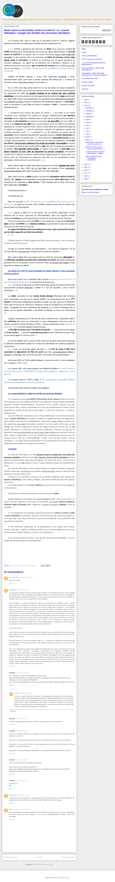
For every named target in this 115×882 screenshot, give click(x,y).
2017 (86, 173)
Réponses (14, 689)
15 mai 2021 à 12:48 (21, 731)
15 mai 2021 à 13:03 (21, 760)
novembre (89, 111)
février (88, 137)
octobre (88, 114)
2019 (86, 167)
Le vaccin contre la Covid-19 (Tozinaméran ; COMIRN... (95, 152)
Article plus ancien (68, 857)
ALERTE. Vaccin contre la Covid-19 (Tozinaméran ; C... (95, 148)
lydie (10, 809)
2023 (86, 99)
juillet (88, 122)
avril (87, 131)
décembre (89, 108)
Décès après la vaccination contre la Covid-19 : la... (94, 143)
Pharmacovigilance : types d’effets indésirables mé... (93, 69)
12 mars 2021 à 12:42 (22, 590)
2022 (86, 102)
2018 (86, 170)
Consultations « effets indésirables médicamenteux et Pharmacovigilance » (95, 74)
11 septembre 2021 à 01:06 (21, 809)
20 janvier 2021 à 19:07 (26, 577)
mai (87, 128)
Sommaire (85, 89)
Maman (16, 693)
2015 (86, 179)
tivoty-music (12, 795)
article (23, 363)
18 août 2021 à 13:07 (23, 795)
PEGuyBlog (12, 590)
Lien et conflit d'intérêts (89, 56)
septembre (89, 116)
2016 (86, 176)
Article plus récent (10, 857)
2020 (86, 164)
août (87, 119)
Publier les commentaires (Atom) (43, 864)
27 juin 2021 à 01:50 (21, 780)
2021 (86, 105)
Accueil (39, 857)
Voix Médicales (13, 577)
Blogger (67, 878)
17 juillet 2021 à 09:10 (26, 693)
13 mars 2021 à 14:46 (21, 673)
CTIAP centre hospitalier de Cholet (96, 189)
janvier (88, 140)
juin (87, 125)
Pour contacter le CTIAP (90, 78)
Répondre (12, 583)
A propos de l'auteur (88, 85)
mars (87, 134)
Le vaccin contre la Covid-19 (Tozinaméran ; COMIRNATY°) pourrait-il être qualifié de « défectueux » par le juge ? (39, 371)
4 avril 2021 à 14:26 (21, 718)
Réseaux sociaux (87, 82)
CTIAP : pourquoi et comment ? (92, 59)
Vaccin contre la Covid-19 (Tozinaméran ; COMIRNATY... (93, 158)
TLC (5, 313)
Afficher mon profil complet (90, 192)
